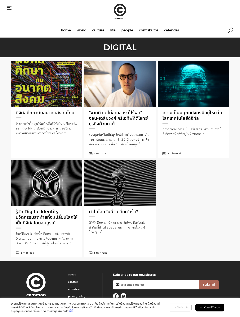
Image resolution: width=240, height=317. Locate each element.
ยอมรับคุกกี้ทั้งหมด (209, 307)
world (82, 30)
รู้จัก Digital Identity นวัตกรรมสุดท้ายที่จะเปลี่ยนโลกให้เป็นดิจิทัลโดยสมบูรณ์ (47, 217)
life (113, 30)
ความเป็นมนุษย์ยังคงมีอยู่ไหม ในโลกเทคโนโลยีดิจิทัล (192, 115)
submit (209, 284)
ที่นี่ (71, 311)
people (127, 30)
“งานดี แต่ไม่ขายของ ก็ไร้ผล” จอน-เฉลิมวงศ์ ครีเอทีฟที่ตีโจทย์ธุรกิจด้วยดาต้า (118, 118)
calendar (171, 30)
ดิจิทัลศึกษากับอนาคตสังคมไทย (45, 112)
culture (98, 30)
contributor (148, 30)
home (66, 30)
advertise (74, 289)
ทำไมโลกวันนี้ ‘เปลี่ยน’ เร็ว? (113, 211)
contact (73, 281)
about (72, 274)
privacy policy (76, 296)
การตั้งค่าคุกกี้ (180, 307)
